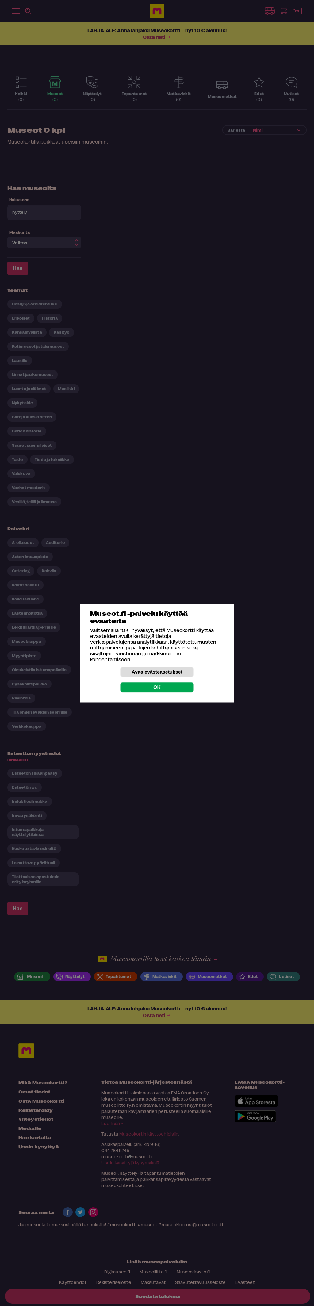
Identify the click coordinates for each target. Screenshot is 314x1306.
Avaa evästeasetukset (157, 671)
